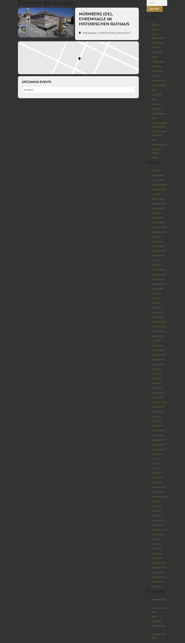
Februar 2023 (158, 246)
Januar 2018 (158, 435)
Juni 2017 (156, 463)
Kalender (156, 76)
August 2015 (158, 534)
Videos (155, 158)
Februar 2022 (158, 270)
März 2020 (157, 345)
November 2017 (159, 445)
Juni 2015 (156, 544)
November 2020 (159, 326)
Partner (155, 104)
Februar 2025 (158, 199)
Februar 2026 (158, 175)
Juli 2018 (156, 416)
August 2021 (158, 289)
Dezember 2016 (159, 487)
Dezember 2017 (159, 440)
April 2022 (156, 265)
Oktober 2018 (158, 407)
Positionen (157, 109)
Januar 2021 (158, 317)
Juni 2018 (156, 421)
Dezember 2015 (159, 530)
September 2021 (159, 284)
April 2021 (156, 303)
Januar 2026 (158, 180)
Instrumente (157, 71)
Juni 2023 (156, 237)
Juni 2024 (156, 213)
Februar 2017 (158, 478)
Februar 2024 (158, 222)
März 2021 (157, 307)
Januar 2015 (158, 558)
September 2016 (159, 497)
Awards (155, 29)
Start (154, 140)
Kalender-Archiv (159, 80)
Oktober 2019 (158, 359)
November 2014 (159, 567)
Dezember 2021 (159, 274)
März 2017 (157, 473)
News (154, 90)
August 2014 (158, 582)
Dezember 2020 (159, 322)
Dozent (155, 57)
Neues (155, 616)
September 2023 (159, 232)
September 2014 (159, 577)
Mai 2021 (156, 298)
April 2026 (156, 170)
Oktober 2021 (158, 279)
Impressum (157, 66)
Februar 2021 (158, 312)
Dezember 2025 (159, 185)
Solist (154, 118)
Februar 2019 (158, 393)
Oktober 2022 (158, 255)
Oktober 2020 (158, 331)
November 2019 (159, 355)
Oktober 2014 (158, 572)
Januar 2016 (158, 525)
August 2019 (158, 364)
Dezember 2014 (159, 563)
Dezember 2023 (159, 227)
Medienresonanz (159, 85)
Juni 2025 (156, 194)
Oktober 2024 (158, 208)
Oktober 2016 (158, 492)
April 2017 (156, 468)
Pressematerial (159, 113)
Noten (154, 99)
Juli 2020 (156, 341)
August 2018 (158, 411)
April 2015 (156, 549)
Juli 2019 (156, 369)
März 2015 (157, 553)
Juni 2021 (156, 293)
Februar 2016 (158, 520)
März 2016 (157, 515)
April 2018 (156, 426)
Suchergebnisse (159, 144)
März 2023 (157, 241)
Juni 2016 (156, 506)
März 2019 (157, 388)
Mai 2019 (156, 378)
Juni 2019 (156, 374)
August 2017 (158, 454)
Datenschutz (157, 42)
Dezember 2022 (159, 251)
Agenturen (156, 25)
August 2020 (158, 336)
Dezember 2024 (159, 203)
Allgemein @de (159, 599)
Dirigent (155, 47)
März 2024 (157, 218)
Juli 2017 (156, 459)
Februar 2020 (158, 350)
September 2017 (159, 449)
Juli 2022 (156, 260)
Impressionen (158, 61)
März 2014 (157, 586)
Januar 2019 (158, 397)
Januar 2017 (158, 482)
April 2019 (156, 383)
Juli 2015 (156, 539)
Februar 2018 (158, 430)
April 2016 (156, 511)
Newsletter (157, 94)
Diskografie (157, 52)
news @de (156, 621)
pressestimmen (159, 626)
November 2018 (159, 402)
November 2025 (159, 189)
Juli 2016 (156, 501)
